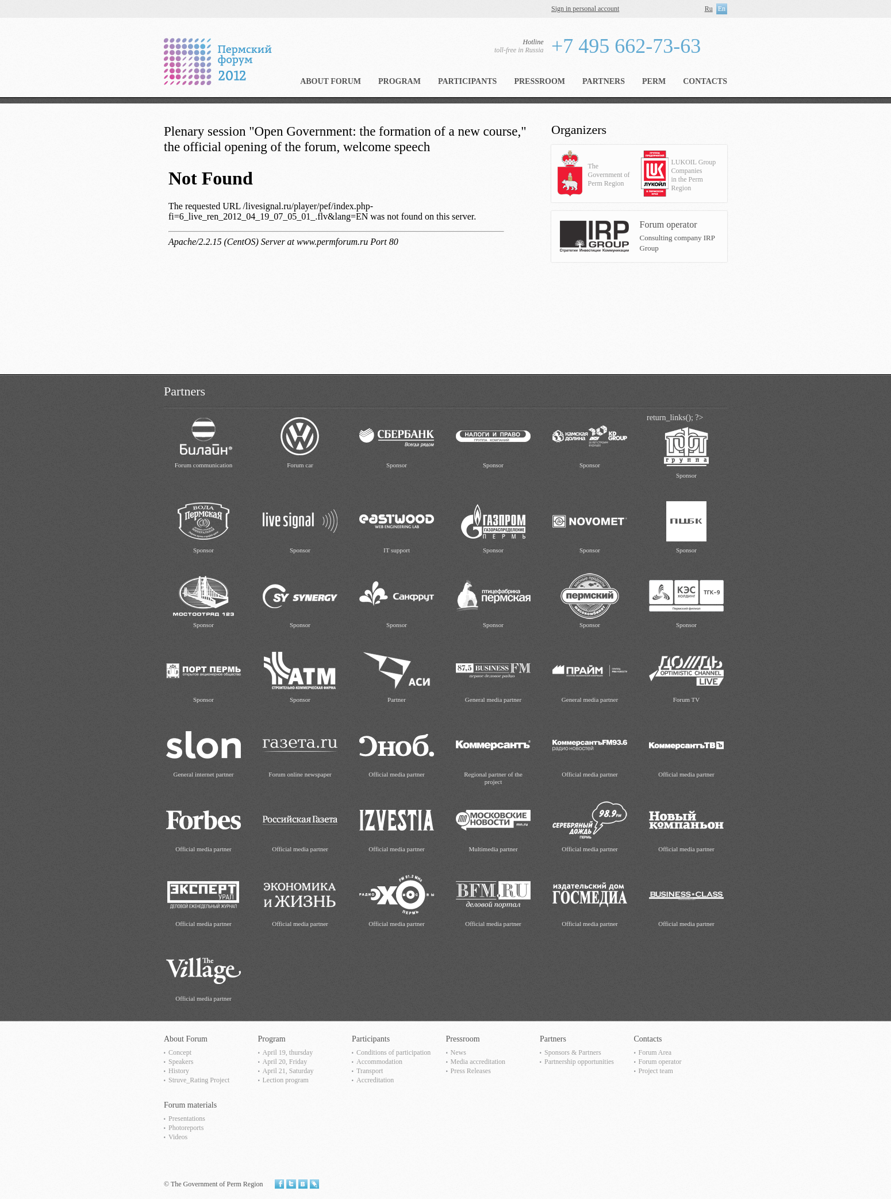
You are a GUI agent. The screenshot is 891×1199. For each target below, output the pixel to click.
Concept (179, 1052)
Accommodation (379, 1062)
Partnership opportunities (579, 1062)
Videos (177, 1137)
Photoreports (185, 1128)
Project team (656, 1071)
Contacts (705, 81)
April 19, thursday (288, 1052)
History (178, 1071)
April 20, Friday (285, 1062)
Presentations (186, 1119)
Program (399, 81)
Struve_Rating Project (198, 1080)
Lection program (286, 1080)
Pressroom (539, 81)
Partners (603, 81)
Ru (709, 9)
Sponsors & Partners (572, 1052)
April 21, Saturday (288, 1071)
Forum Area (655, 1052)
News (458, 1052)
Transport (369, 1071)
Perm (654, 81)
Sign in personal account (585, 9)
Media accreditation (478, 1062)
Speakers (180, 1062)
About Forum (330, 81)
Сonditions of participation (393, 1052)
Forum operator (660, 1062)
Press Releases (471, 1071)
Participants (467, 81)
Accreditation (375, 1080)
